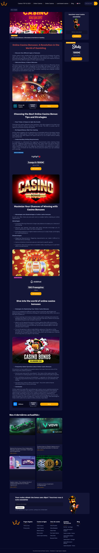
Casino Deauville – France (69, 545)
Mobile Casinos (40, 530)
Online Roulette (53, 525)
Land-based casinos (62, 3)
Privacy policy (27, 528)
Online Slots (53, 535)
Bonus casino (40, 533)
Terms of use (27, 525)
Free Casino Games (54, 533)
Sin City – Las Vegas (68, 527)
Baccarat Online (53, 538)
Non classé (14, 10)
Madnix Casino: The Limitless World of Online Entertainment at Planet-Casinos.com (20, 484)
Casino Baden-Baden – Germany (69, 536)
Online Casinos (37, 3)
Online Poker (53, 530)
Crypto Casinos (40, 528)
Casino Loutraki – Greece (69, 533)
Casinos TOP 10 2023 (24, 3)
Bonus (49, 106)
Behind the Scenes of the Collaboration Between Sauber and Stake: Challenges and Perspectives (21, 450)
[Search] (96, 3)
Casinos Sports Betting (42, 535)
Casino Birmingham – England (68, 530)
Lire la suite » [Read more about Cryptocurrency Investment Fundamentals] (40, 487)
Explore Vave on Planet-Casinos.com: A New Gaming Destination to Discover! (48, 447)
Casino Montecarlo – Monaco (68, 542)
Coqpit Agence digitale (60, 550)
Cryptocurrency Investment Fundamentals (45, 484)
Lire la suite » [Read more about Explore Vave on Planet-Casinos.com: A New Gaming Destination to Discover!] (40, 450)
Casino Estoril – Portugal (69, 539)
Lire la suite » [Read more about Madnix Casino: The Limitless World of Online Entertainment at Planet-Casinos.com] (13, 487)
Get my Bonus (36, 168)
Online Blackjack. (54, 528)
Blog (72, 3)
